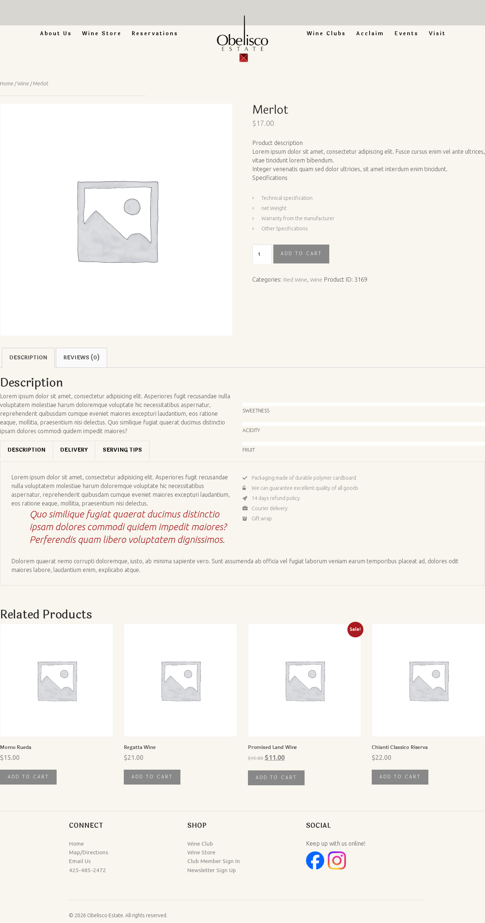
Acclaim (370, 33)
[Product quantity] (262, 254)
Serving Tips (122, 450)
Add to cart (301, 253)
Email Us (28, 861)
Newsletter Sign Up (195, 870)
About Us (56, 33)
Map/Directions (37, 852)
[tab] (26, 450)
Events (406, 33)
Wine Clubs (326, 33)
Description (26, 450)
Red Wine (295, 279)
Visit (437, 33)
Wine (24, 83)
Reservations (155, 33)
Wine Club (184, 844)
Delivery (74, 450)
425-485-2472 (35, 870)
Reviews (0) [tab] (81, 357)
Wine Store (102, 33)
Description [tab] (28, 357)
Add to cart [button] (28, 777)
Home (7, 83)
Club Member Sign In (197, 861)
